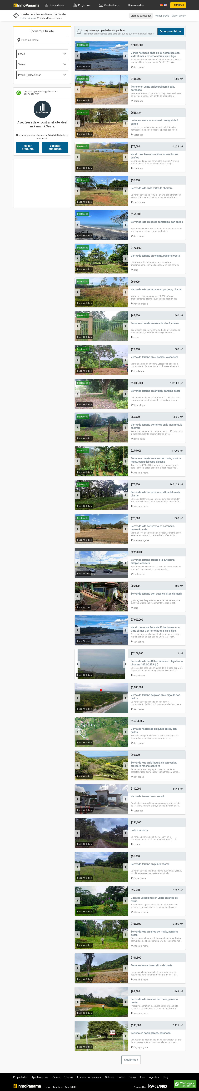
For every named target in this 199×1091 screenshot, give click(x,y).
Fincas (132, 1077)
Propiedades (57, 5)
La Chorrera (139, 202)
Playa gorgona (140, 303)
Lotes (42, 54)
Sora (135, 269)
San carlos (138, 67)
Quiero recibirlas (171, 31)
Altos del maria (140, 472)
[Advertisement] (42, 183)
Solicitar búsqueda (55, 147)
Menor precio (162, 15)
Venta (42, 64)
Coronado (138, 100)
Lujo (142, 1077)
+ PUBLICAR (178, 5)
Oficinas (68, 1077)
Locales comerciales (89, 1077)
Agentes (154, 1077)
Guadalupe (139, 371)
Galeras (109, 1077)
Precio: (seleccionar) (42, 75)
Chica (136, 337)
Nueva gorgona (141, 540)
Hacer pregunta (27, 147)
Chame (137, 844)
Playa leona (139, 675)
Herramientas (136, 5)
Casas (56, 1077)
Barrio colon (139, 438)
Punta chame (139, 878)
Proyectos (84, 5)
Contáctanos (112, 5)
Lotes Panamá (28, 18)
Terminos (57, 1087)
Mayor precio (179, 15)
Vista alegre (139, 405)
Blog (165, 1077)
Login (48, 1087)
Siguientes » (131, 1059)
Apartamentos (40, 1077)
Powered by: (140, 1087)
